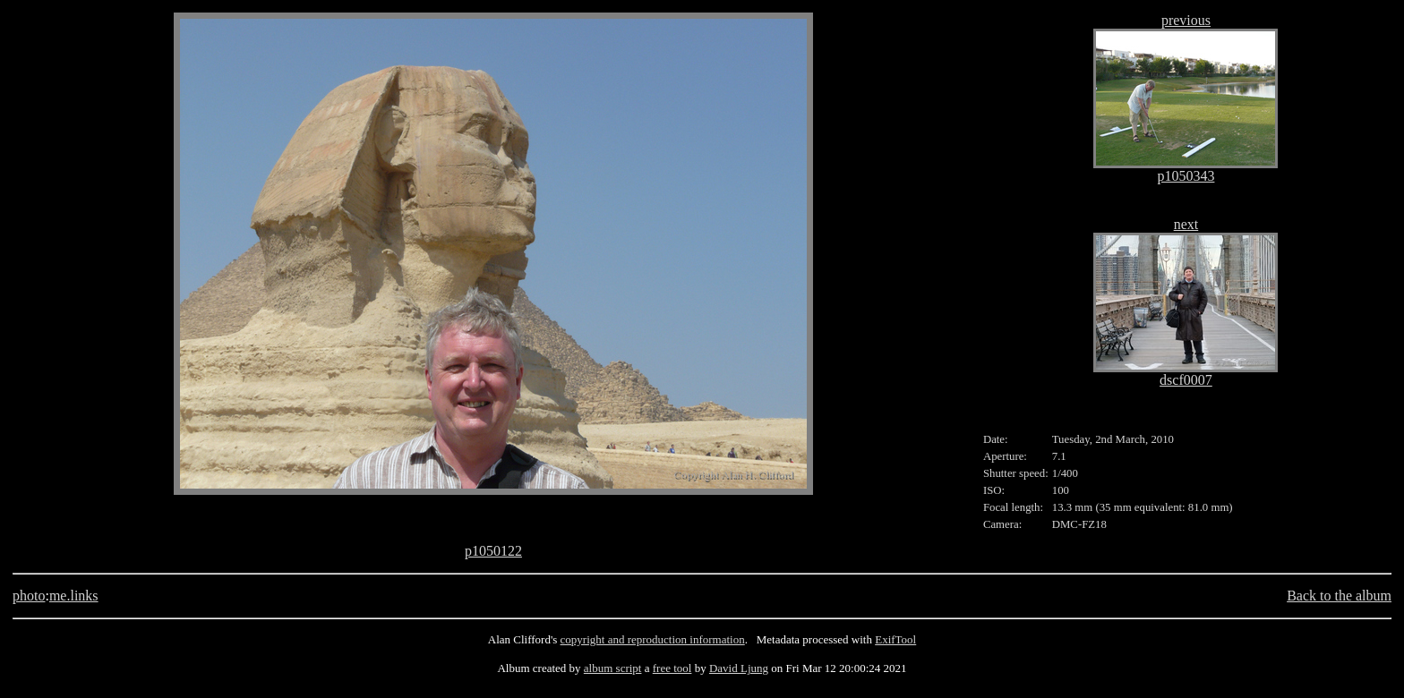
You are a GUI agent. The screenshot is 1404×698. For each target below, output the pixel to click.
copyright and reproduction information (653, 639)
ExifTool (895, 639)
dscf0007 (1186, 379)
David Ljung (738, 668)
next (1186, 224)
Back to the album (1339, 595)
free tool (672, 668)
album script (613, 668)
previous (1186, 20)
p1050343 (1185, 175)
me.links (73, 595)
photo (29, 595)
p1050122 (493, 550)
